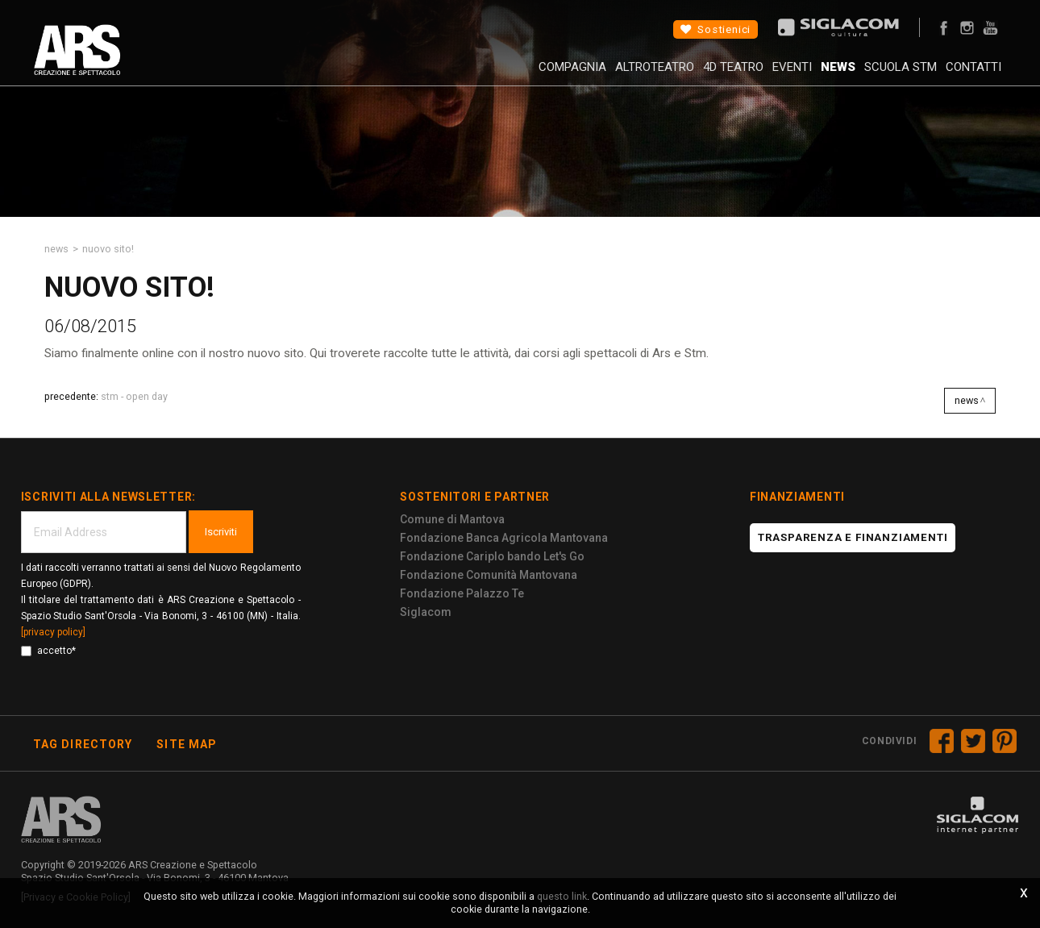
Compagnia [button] (488, 76)
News (801, 76)
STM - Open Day (134, 396)
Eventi (743, 76)
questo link (562, 896)
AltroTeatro (582, 76)
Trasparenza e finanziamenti (853, 537)
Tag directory (83, 744)
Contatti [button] (961, 76)
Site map (186, 744)
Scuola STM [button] (876, 76)
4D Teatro (673, 76)
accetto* (48, 650)
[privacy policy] (53, 632)
